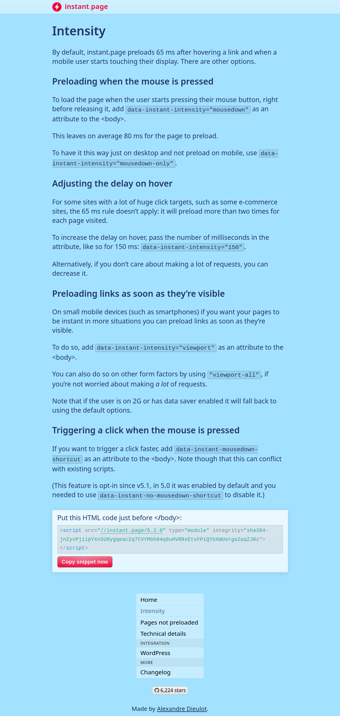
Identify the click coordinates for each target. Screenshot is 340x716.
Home (148, 592)
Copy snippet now (85, 555)
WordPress (155, 646)
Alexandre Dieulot (182, 701)
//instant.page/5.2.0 (131, 522)
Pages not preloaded (169, 615)
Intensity (152, 604)
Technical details (163, 626)
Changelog (155, 665)
